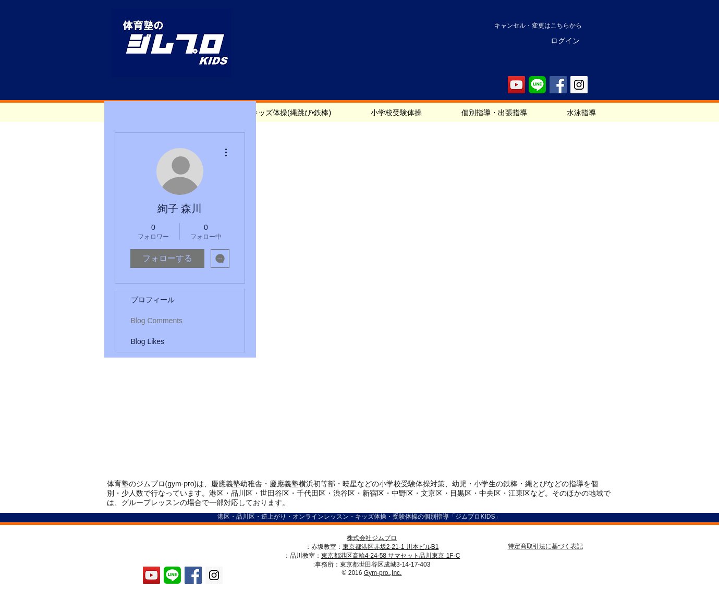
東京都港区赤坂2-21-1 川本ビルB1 (391, 546)
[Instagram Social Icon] (579, 84)
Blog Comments (157, 320)
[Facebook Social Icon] (558, 84)
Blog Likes (148, 341)
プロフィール (153, 300)
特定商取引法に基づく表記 (545, 546)
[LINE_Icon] (537, 84)
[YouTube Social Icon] (516, 84)
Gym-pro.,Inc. (383, 572)
